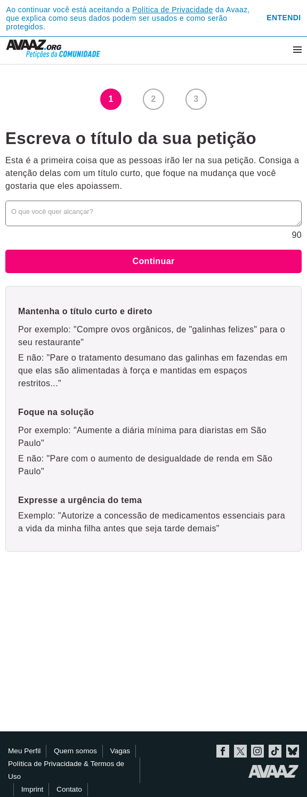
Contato (69, 789)
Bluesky (292, 751)
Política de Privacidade (172, 9)
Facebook (222, 751)
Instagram (257, 751)
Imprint (32, 789)
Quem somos (75, 751)
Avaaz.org (273, 771)
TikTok (275, 751)
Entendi (283, 17)
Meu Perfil (24, 751)
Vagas (120, 751)
